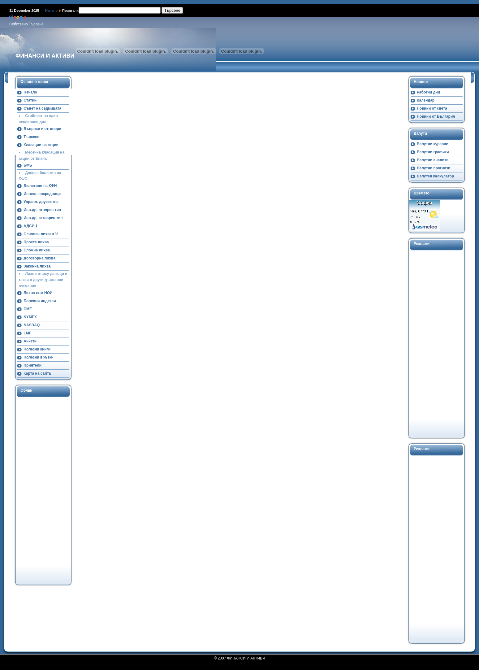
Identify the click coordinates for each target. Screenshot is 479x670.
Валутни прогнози (433, 168)
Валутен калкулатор (435, 176)
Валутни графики (433, 152)
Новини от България (436, 116)
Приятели (32, 365)
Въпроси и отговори (42, 129)
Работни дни (428, 92)
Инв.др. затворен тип (43, 218)
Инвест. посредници (42, 194)
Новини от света (432, 108)
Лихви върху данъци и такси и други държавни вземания (43, 280)
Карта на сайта (37, 373)
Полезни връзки (39, 357)
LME (27, 333)
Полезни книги (37, 349)
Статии (30, 100)
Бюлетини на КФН (40, 186)
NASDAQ (32, 325)
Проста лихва (36, 242)
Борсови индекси (40, 301)
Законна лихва (37, 266)
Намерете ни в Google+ (239, 2)
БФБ (28, 165)
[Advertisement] (40, 490)
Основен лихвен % (41, 234)
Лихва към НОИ (38, 293)
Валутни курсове (432, 144)
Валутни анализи (432, 160)
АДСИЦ (30, 226)
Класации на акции (41, 145)
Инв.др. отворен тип (42, 210)
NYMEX (30, 317)
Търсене (31, 137)
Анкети (30, 341)
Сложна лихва (37, 250)
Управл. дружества (41, 202)
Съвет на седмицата (42, 108)
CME (28, 309)
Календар (425, 100)
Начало (51, 10)
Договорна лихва (39, 258)
